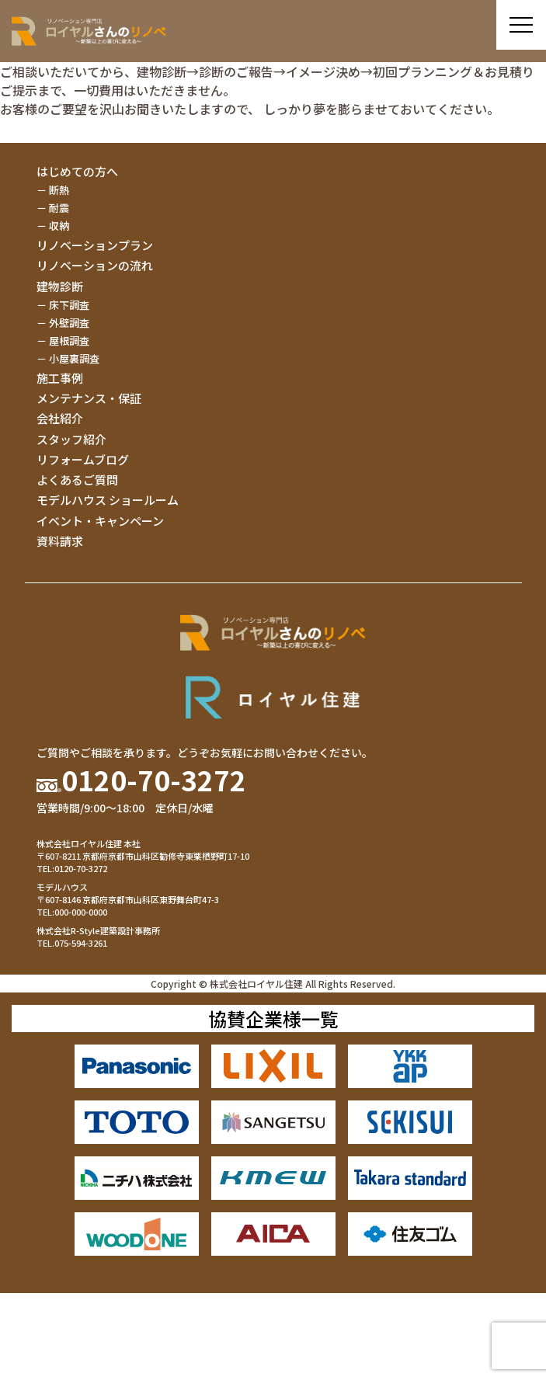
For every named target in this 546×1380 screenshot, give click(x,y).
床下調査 (69, 304)
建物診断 (60, 286)
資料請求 (60, 541)
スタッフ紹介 (71, 439)
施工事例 (60, 378)
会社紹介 (60, 418)
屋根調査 (69, 340)
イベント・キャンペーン (100, 521)
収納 (59, 225)
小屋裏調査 (74, 358)
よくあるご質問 (77, 479)
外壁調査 (69, 322)
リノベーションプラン (95, 245)
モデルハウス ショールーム (108, 500)
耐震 (59, 207)
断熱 (59, 189)
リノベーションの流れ (95, 265)
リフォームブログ (83, 459)
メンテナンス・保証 (89, 398)
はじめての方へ (77, 171)
